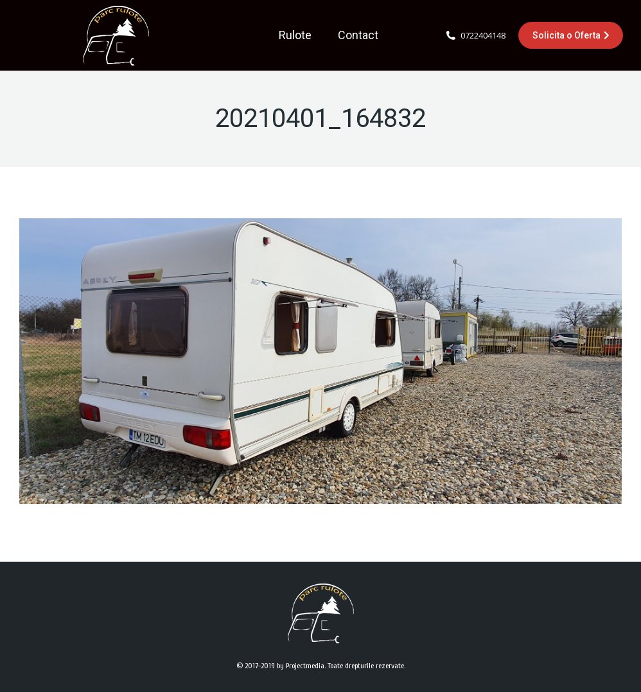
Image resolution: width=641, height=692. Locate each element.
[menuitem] (295, 35)
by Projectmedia (300, 665)
